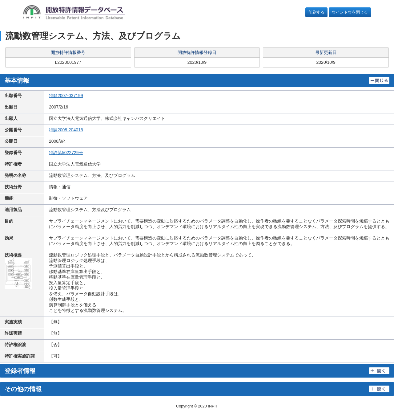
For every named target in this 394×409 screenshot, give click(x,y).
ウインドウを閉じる (350, 12)
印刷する (316, 12)
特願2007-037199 (66, 95)
